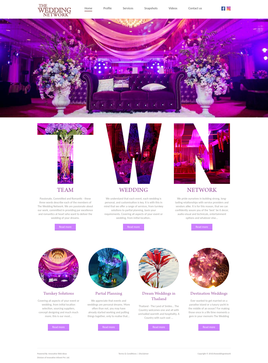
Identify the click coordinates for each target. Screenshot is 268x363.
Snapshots (150, 8)
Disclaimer (144, 353)
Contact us (195, 8)
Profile (107, 8)
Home (88, 8)
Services (128, 8)
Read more (65, 227)
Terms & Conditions (128, 353)
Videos (173, 8)
